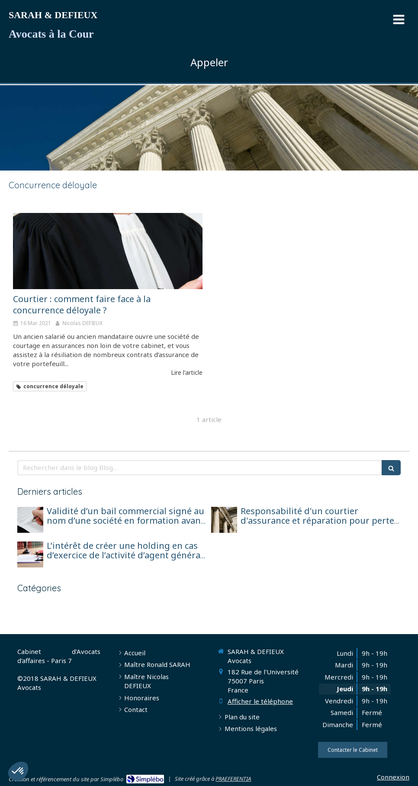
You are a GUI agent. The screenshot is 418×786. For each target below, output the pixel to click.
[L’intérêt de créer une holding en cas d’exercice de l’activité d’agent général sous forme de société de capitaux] (30, 554)
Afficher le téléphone (260, 701)
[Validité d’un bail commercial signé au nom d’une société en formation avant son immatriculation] (30, 520)
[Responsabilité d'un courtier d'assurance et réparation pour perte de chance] (224, 520)
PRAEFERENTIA (233, 779)
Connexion (393, 777)
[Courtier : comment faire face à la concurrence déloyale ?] (108, 251)
